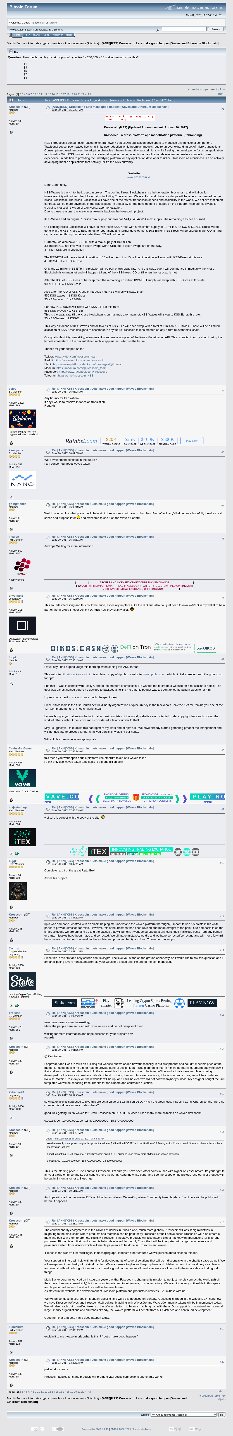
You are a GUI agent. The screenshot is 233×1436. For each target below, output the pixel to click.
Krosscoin (16, 106)
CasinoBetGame (20, 748)
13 (49, 94)
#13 (222, 1014)
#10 (222, 863)
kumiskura (16, 1327)
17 (64, 94)
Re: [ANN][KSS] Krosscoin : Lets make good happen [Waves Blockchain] (103, 388)
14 (53, 94)
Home (17, 35)
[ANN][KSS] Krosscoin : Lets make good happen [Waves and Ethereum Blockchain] (160, 43)
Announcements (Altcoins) (82, 43)
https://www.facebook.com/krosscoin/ (83, 371)
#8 (222, 750)
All (89, 94)
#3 (222, 452)
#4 (222, 505)
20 (75, 94)
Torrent (59, 29)
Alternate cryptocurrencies (45, 43)
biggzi (13, 861)
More (69, 35)
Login (47, 35)
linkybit (14, 536)
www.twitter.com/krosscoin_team (76, 356)
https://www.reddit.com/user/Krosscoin (79, 360)
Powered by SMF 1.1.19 (95, 1429)
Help (27, 35)
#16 (222, 1131)
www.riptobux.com (154, 674)
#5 (222, 538)
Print (220, 93)
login (42, 22)
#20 (222, 1361)
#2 (222, 390)
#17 (222, 1189)
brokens (14, 1013)
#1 (222, 108)
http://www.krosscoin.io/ (77, 674)
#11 (222, 916)
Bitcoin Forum (16, 43)
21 (79, 94)
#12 (222, 950)
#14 (222, 1048)
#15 (222, 1094)
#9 (222, 809)
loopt (12, 657)
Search (37, 35)
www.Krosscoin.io (138, 177)
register (53, 22)
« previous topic (198, 89)
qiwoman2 (16, 595)
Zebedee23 (16, 1092)
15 (56, 94)
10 (38, 94)
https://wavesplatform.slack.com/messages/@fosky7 (87, 364)
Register (58, 35)
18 (68, 94)
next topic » (217, 89)
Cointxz (14, 948)
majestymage (18, 807)
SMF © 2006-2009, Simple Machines (131, 1429)
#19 (222, 1329)
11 (42, 94)
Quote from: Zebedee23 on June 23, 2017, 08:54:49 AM (75, 1138)
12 (46, 94)
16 (60, 94)
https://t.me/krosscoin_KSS (75, 375)
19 (71, 94)
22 (82, 94)
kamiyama (16, 450)
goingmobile (17, 504)
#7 (222, 659)
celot (12, 388)
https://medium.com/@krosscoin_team (82, 368)
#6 (222, 597)
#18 (222, 1222)
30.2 (51, 29)
